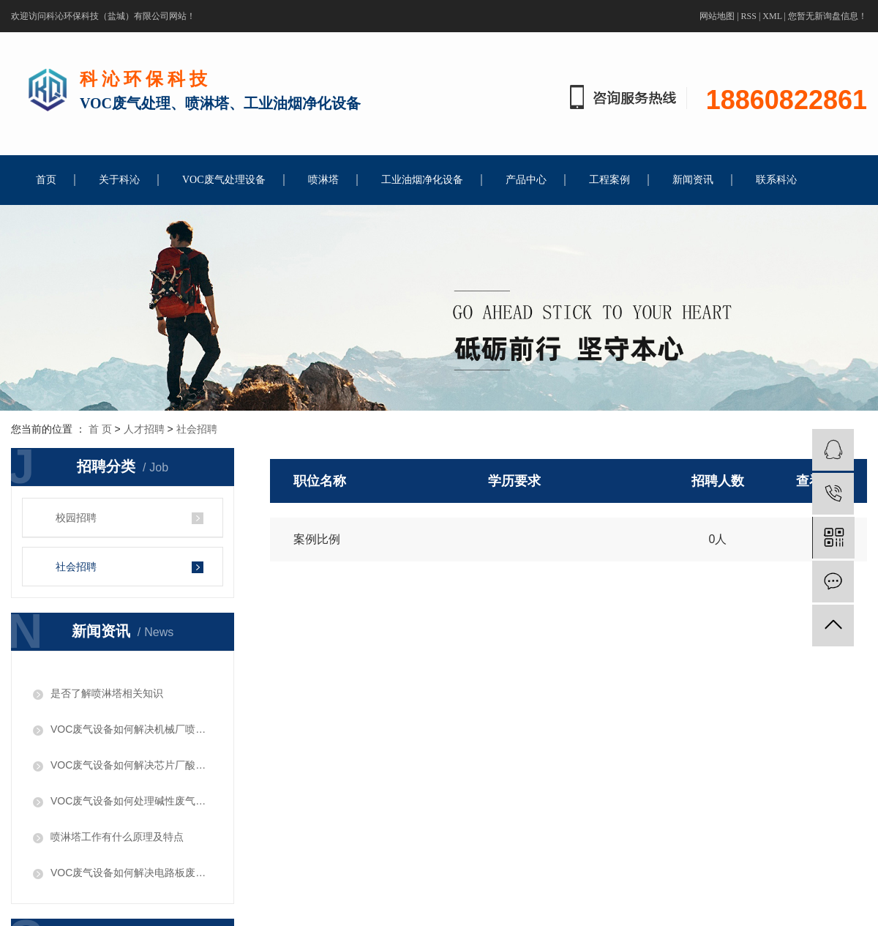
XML (771, 16)
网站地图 (717, 16)
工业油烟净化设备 (422, 179)
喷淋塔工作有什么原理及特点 (117, 837)
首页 (46, 179)
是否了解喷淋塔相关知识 (106, 693)
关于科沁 (119, 179)
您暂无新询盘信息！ (827, 16)
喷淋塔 (323, 179)
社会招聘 (196, 429)
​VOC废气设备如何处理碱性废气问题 (131, 801)
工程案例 (609, 179)
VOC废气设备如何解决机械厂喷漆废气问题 (131, 729)
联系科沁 (776, 179)
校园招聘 (76, 517)
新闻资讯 (692, 179)
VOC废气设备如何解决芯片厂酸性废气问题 (131, 765)
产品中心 (526, 179)
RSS (749, 16)
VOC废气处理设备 (224, 179)
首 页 (100, 429)
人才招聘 (144, 429)
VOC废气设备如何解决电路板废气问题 (131, 872)
